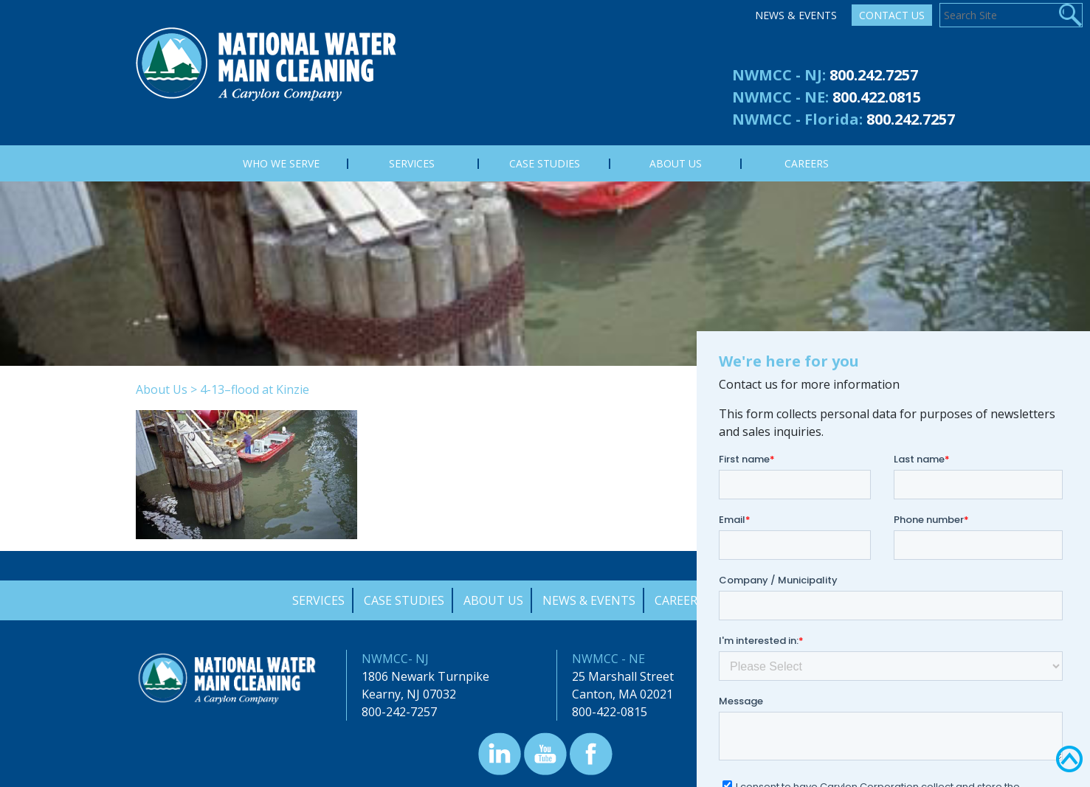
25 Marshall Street (623, 676)
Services (318, 600)
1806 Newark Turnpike (425, 676)
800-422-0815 (609, 712)
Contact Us (892, 15)
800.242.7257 (873, 75)
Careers (679, 600)
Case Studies (404, 600)
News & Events (796, 15)
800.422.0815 (876, 97)
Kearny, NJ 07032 (409, 694)
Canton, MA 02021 (622, 694)
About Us (161, 389)
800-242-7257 (399, 712)
